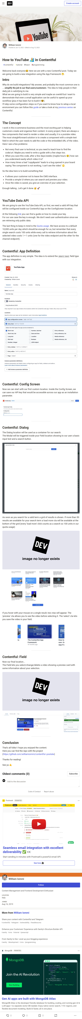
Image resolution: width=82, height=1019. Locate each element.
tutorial (18, 64)
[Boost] (56, 1015)
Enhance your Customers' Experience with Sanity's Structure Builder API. (40, 931)
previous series (65, 107)
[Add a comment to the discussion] (42, 783)
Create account (72, 3)
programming (38, 64)
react (27, 64)
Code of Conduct (34, 792)
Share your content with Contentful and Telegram (40, 921)
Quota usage (43, 226)
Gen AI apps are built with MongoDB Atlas (29, 998)
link (19, 214)
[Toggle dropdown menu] (79, 801)
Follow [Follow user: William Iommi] (41, 885)
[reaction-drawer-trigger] (9, 1015)
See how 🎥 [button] (39, 863)
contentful (8, 64)
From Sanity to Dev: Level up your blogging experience (40, 941)
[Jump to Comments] (25, 1015)
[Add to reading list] (41, 1015)
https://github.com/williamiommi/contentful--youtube (28, 754)
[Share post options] (75, 1015)
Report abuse (49, 792)
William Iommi (15, 45)
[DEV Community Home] (10, 3)
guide (36, 107)
